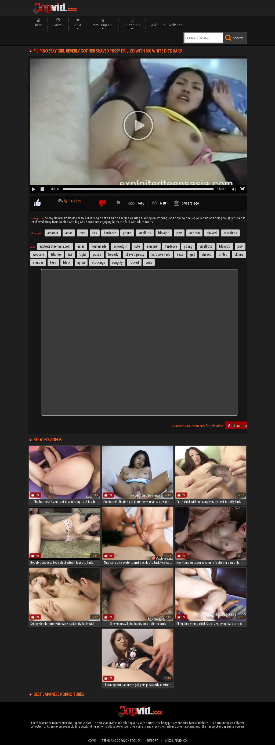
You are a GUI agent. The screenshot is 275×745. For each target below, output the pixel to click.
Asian (69, 233)
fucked (134, 262)
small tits (206, 246)
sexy (180, 254)
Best (77, 25)
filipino (56, 254)
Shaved (212, 233)
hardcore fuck (160, 254)
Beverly (113, 254)
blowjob (224, 246)
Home (38, 25)
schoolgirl (120, 246)
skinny (238, 254)
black (66, 262)
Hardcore (110, 233)
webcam (38, 254)
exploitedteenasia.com (54, 246)
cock (149, 262)
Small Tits (145, 233)
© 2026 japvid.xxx (175, 740)
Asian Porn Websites (166, 25)
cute (137, 246)
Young (127, 233)
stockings (98, 262)
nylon (81, 262)
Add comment (239, 425)
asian (81, 246)
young (188, 246)
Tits (94, 233)
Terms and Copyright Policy (121, 740)
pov (240, 246)
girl (192, 254)
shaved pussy (134, 254)
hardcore (171, 246)
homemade (99, 246)
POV (179, 233)
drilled (223, 254)
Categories (132, 25)
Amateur (52, 233)
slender (38, 262)
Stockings (230, 233)
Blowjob (163, 233)
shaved (207, 254)
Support (152, 740)
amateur (152, 246)
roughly (117, 262)
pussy (97, 254)
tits (70, 254)
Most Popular (102, 25)
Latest (58, 25)
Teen (82, 233)
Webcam (194, 233)
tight (82, 254)
